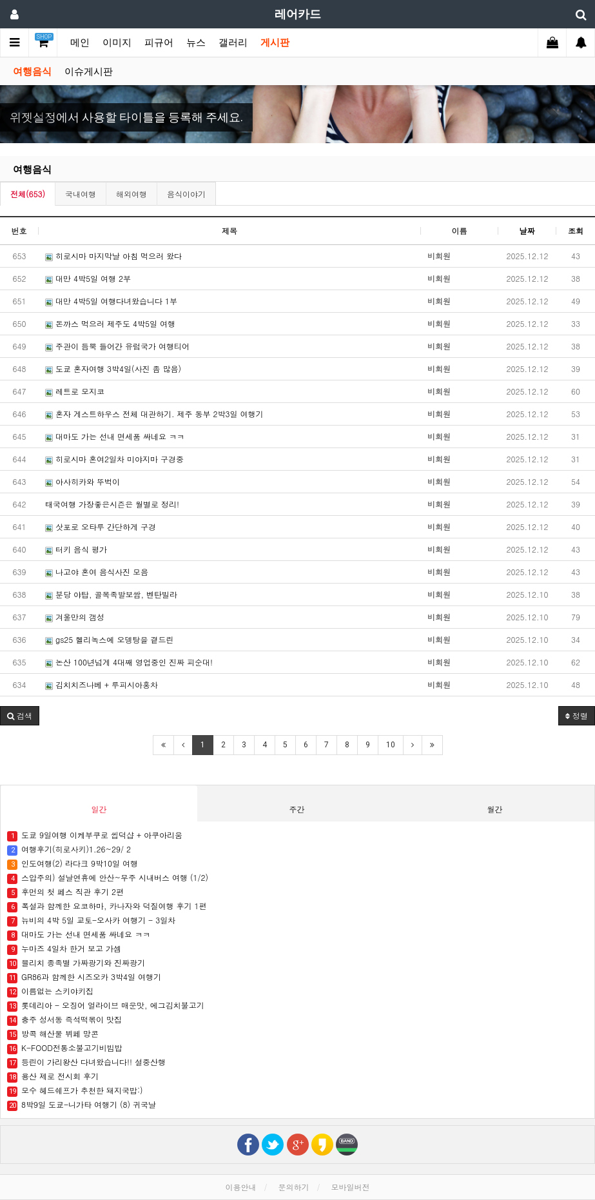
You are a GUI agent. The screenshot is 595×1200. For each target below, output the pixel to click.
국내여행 (80, 193)
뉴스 (196, 42)
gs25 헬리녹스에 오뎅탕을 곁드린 (109, 639)
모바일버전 (350, 1186)
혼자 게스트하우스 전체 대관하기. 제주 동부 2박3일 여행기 (154, 413)
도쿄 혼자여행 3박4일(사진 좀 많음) (113, 368)
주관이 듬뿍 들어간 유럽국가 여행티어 (117, 345)
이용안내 (240, 1186)
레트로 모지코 (74, 391)
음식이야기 (186, 193)
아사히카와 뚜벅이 (82, 481)
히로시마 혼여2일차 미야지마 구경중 (114, 458)
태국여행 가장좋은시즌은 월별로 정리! (112, 503)
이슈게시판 (88, 71)
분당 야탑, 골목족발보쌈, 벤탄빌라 (111, 594)
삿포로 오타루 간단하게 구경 (100, 526)
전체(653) (27, 193)
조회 (575, 230)
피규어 (158, 42)
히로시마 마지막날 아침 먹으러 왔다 (113, 255)
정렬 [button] (576, 715)
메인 (80, 42)
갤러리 (233, 42)
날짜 (527, 230)
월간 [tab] (494, 808)
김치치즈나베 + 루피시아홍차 (101, 684)
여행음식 (32, 71)
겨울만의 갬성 (74, 616)
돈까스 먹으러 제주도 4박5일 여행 (110, 323)
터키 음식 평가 (76, 549)
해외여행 (131, 193)
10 (390, 744)
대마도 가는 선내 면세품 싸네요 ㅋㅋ (114, 436)
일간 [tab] (98, 808)
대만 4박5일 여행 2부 (88, 278)
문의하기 (293, 1186)
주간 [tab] (296, 808)
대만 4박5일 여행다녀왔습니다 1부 (111, 300)
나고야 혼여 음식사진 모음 (96, 571)
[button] (44, 114)
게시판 (274, 42)
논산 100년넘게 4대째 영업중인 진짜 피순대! (129, 661)
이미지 (117, 42)
